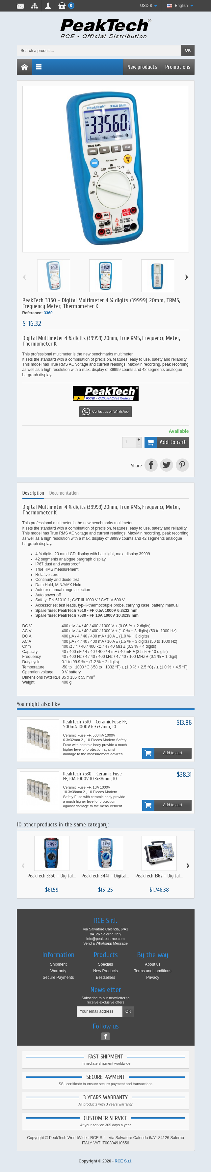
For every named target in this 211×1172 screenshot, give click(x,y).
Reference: (32, 313)
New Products (105, 971)
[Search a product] (99, 50)
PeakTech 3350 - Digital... (52, 876)
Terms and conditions (152, 971)
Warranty (58, 971)
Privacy (152, 977)
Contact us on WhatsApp (105, 412)
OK (188, 50)
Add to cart (165, 442)
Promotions (177, 67)
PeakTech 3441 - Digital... (105, 876)
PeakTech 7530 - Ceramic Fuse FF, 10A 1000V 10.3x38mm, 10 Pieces (92, 779)
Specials (105, 964)
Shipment (58, 964)
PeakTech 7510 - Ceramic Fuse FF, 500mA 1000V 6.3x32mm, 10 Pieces (95, 727)
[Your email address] (100, 1011)
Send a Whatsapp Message (105, 943)
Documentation (64, 493)
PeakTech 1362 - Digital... (159, 876)
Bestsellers (105, 977)
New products (142, 67)
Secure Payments (58, 977)
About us (152, 964)
